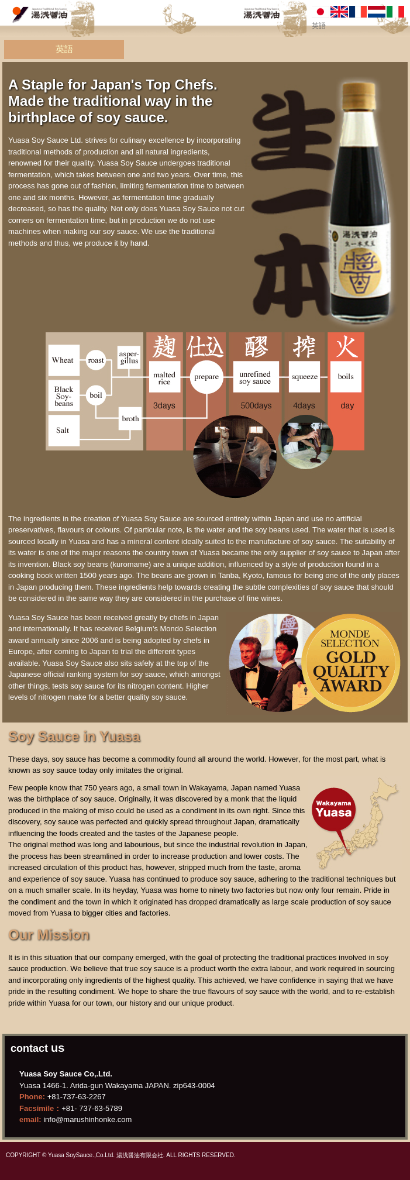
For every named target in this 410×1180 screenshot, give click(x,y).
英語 (64, 49)
